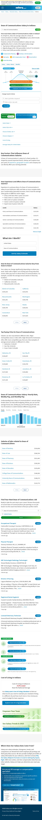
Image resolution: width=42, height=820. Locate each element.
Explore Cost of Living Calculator (15, 703)
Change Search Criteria (8, 94)
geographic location (23, 162)
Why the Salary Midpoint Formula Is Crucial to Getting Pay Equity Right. (20, 758)
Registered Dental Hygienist (10, 597)
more (34, 533)
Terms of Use (36, 811)
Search (37, 29)
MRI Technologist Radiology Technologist (14, 560)
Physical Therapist (7, 542)
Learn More (9, 4)
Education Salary (14, 11)
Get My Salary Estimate (19, 253)
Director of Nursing (7, 579)
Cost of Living (6, 140)
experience (12, 162)
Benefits (18, 64)
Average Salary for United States (11, 144)
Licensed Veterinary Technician (11, 616)
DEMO (38, 8)
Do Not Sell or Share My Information (11, 815)
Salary (7, 11)
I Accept (38, 2)
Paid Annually (9, 68)
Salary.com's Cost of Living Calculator (17, 691)
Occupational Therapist (8, 523)
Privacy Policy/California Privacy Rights (11, 811)
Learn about (13, 785)
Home (2, 11)
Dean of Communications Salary (26, 11)
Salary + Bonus (10, 64)
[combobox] (21, 29)
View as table (35, 68)
